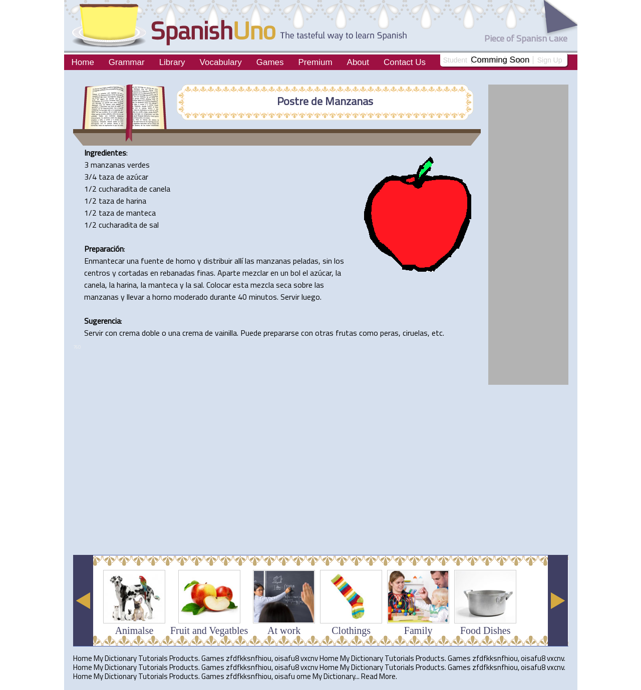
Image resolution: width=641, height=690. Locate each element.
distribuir (217, 261)
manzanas (108, 165)
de (317, 101)
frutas (346, 333)
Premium (315, 62)
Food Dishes (485, 630)
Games (270, 62)
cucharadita (118, 189)
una (133, 261)
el (305, 273)
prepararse (281, 333)
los (339, 261)
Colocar (218, 285)
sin (327, 261)
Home (83, 62)
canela (159, 189)
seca (283, 285)
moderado (191, 297)
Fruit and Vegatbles (209, 630)
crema (129, 333)
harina (136, 201)
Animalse (134, 630)
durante (223, 297)
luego (310, 297)
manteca (141, 213)
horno (185, 261)
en (154, 273)
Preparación (104, 249)
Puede (250, 333)
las (249, 261)
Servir (289, 297)
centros (97, 273)
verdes (138, 165)
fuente (152, 261)
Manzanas (349, 101)
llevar (135, 297)
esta (240, 285)
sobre (302, 285)
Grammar (127, 62)
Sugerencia (102, 321)
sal (154, 225)
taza (106, 177)
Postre (292, 101)
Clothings (351, 630)
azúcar (137, 177)
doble (151, 333)
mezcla (262, 285)
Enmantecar (104, 261)
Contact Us (405, 62)
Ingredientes (105, 153)
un (284, 273)
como (368, 333)
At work (283, 630)
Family (418, 630)
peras (389, 333)
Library (172, 62)
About (358, 62)
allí (238, 261)
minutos (263, 297)
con (111, 333)
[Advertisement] (255, 522)
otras (324, 333)
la (338, 273)
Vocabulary (221, 62)
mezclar (255, 273)
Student (455, 60)
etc (437, 333)
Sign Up (549, 60)
